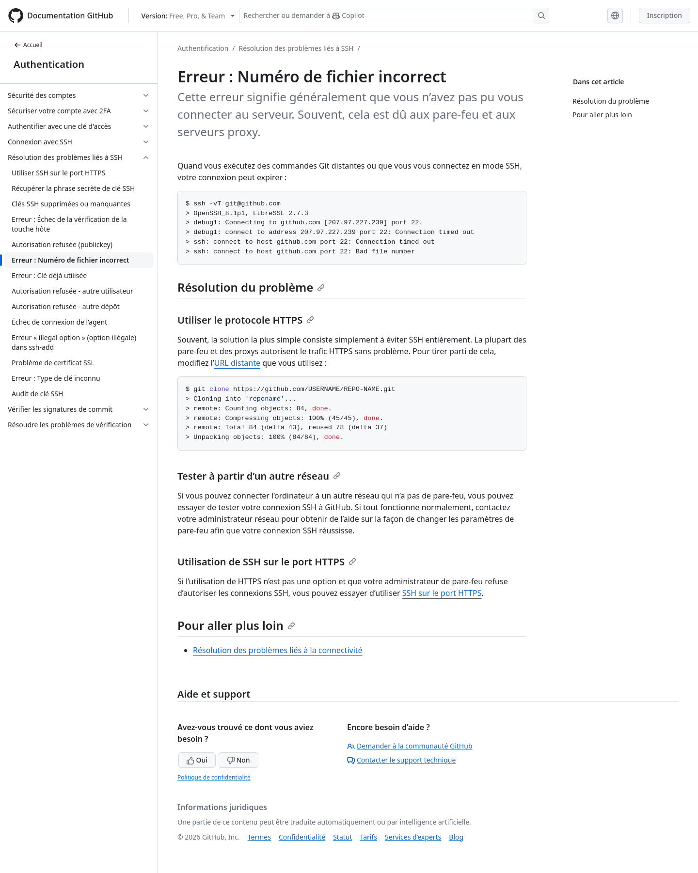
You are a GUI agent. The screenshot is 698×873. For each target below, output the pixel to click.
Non (238, 759)
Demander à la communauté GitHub (410, 745)
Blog (456, 837)
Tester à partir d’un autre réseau (259, 476)
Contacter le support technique (401, 759)
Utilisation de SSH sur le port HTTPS (266, 561)
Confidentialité (302, 837)
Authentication (49, 64)
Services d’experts (413, 837)
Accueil (28, 45)
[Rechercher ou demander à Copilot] (394, 15)
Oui (197, 759)
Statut (342, 837)
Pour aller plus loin (236, 625)
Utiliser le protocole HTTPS (245, 320)
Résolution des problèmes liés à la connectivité (278, 650)
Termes (259, 837)
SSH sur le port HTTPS (442, 593)
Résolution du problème (251, 287)
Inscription (664, 15)
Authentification (202, 48)
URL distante (237, 363)
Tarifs (368, 837)
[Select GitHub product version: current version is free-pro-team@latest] (188, 15)
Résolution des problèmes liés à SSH (296, 48)
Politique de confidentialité (214, 777)
